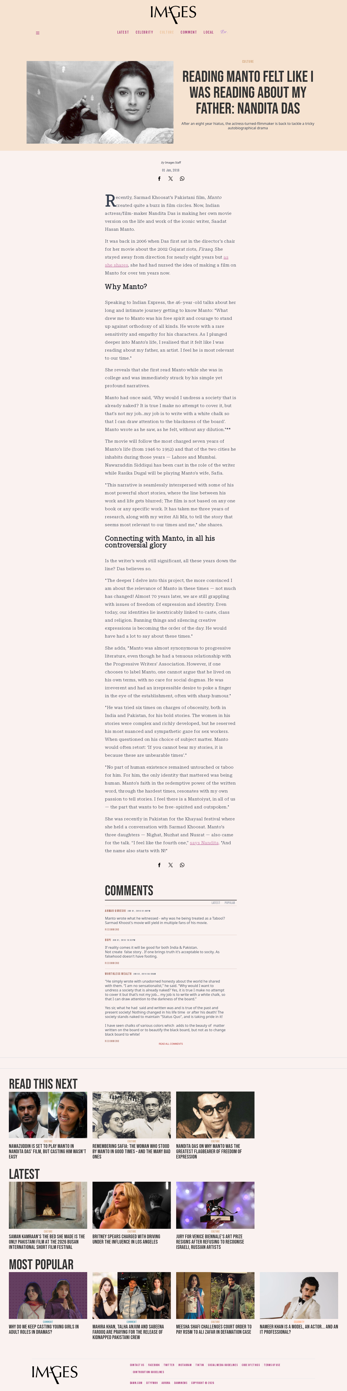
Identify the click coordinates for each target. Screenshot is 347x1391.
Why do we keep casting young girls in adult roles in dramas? (44, 1329)
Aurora (166, 1383)
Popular (230, 903)
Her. (224, 32)
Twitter (169, 1365)
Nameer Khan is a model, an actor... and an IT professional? (299, 1329)
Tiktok (199, 1365)
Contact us (137, 1365)
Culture (167, 32)
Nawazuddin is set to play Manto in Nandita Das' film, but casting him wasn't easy (47, 1151)
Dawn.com (136, 1383)
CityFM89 (152, 1383)
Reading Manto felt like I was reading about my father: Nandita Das (248, 92)
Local (209, 32)
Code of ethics (251, 1365)
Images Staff (173, 162)
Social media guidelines (223, 1365)
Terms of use (272, 1365)
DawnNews (180, 1383)
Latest (123, 32)
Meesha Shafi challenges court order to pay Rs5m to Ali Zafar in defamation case (214, 1329)
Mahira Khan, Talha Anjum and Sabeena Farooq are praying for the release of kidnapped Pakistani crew (128, 1332)
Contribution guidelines (148, 1372)
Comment (189, 32)
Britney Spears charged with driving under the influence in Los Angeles (126, 1239)
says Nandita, (205, 842)
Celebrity (144, 32)
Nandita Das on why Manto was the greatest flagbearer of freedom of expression (209, 1151)
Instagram (184, 1365)
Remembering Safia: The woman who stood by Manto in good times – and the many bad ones (131, 1151)
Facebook (154, 1365)
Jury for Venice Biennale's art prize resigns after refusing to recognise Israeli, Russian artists (210, 1241)
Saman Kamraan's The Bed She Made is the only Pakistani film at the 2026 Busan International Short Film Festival (47, 1241)
